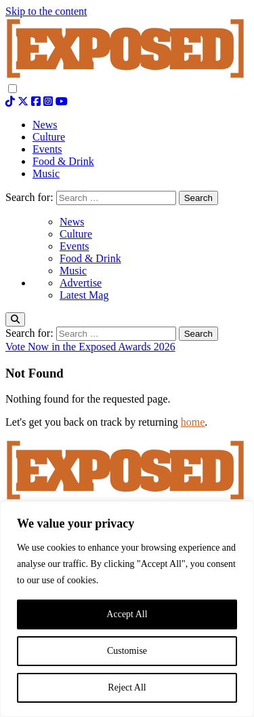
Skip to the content (46, 11)
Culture (76, 234)
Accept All (126, 614)
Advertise (81, 283)
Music (73, 270)
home (193, 422)
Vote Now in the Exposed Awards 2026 (90, 346)
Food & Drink (90, 258)
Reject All (127, 687)
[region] (127, 609)
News (72, 221)
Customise (127, 651)
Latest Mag (84, 295)
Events (74, 246)
